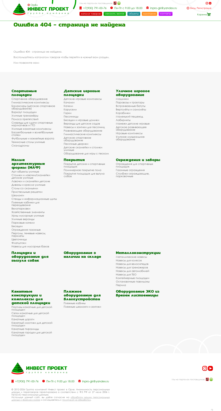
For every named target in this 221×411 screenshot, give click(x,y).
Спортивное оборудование (30, 99)
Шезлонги (18, 195)
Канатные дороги (23, 319)
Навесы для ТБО (126, 274)
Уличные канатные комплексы (31, 128)
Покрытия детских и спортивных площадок (84, 165)
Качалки (69, 102)
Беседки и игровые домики (81, 120)
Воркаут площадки (24, 112)
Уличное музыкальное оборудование (130, 138)
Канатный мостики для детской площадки (32, 324)
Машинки (122, 99)
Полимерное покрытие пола (82, 170)
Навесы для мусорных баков (30, 246)
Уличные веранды (23, 219)
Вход (193, 8)
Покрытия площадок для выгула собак (84, 174)
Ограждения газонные (26, 229)
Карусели (70, 109)
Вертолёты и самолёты (131, 109)
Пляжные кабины (74, 303)
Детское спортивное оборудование (77, 139)
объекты (134, 13)
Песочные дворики (76, 143)
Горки (67, 113)
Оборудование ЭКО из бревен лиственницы (137, 293)
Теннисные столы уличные (28, 142)
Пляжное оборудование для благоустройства (82, 295)
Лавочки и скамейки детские (31, 181)
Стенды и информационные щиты (34, 199)
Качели (68, 106)
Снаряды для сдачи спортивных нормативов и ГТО (32, 124)
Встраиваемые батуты (130, 106)
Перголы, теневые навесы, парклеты (29, 234)
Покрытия (74, 160)
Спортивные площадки (24, 93)
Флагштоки (19, 243)
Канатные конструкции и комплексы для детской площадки (31, 297)
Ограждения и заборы (138, 160)
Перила (121, 285)
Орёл (34, 4)
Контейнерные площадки (132, 278)
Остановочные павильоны (132, 281)
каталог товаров (91, 13)
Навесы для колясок (129, 260)
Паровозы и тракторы (130, 102)
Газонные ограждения (130, 170)
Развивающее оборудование (83, 130)
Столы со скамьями (25, 188)
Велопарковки (21, 208)
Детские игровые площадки (82, 93)
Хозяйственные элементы (28, 212)
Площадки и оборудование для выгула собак (30, 256)
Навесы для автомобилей (132, 271)
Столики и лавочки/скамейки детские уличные (31, 176)
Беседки (17, 226)
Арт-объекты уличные (25, 171)
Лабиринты (123, 120)
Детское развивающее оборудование (131, 128)
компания (149, 13)
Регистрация (204, 8)
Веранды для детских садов (82, 123)
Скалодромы (20, 145)
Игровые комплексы (129, 133)
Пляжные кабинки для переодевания (25, 203)
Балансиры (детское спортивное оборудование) (33, 107)
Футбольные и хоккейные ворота (33, 138)
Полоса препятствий (25, 119)
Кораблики (123, 113)
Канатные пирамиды (25, 329)
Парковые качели (23, 222)
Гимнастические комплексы (30, 102)
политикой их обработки (76, 399)
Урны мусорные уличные (28, 215)
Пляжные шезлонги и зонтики (82, 306)
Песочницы (71, 116)
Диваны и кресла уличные (28, 184)
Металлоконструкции (138, 253)
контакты (165, 13)
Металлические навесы (131, 256)
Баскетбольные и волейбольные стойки (32, 133)
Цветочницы (19, 239)
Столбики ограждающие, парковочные (132, 174)
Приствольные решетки (27, 191)
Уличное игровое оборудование (133, 93)
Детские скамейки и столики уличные (83, 148)
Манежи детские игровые (133, 123)
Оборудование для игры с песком (86, 153)
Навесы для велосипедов (132, 264)
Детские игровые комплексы (83, 99)
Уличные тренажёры (25, 115)
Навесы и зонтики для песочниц (84, 127)
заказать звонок (114, 13)
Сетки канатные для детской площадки (30, 314)
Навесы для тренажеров (132, 267)
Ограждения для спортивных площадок (134, 165)
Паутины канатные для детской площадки (32, 308)
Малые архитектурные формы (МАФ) (28, 163)
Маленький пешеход (129, 116)
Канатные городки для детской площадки (32, 333)
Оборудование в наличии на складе (82, 254)
